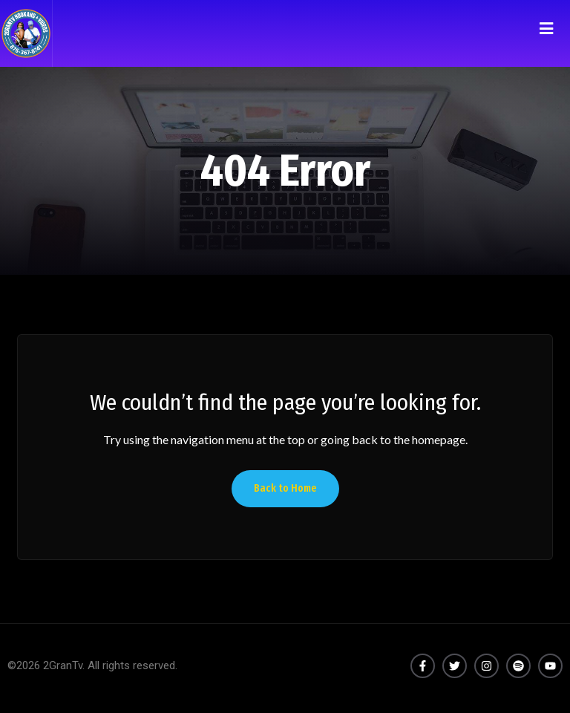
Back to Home (285, 488)
